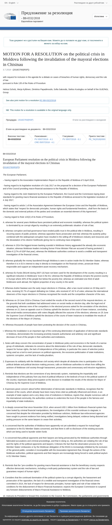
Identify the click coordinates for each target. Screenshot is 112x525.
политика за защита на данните (35, 523)
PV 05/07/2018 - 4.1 (44, 139)
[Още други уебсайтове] (91, 3)
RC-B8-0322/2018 (48, 100)
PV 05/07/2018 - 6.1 (72, 139)
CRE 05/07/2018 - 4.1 (44, 142)
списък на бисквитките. (99, 523)
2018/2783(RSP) (25, 120)
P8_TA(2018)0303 (97, 139)
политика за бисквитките (68, 523)
